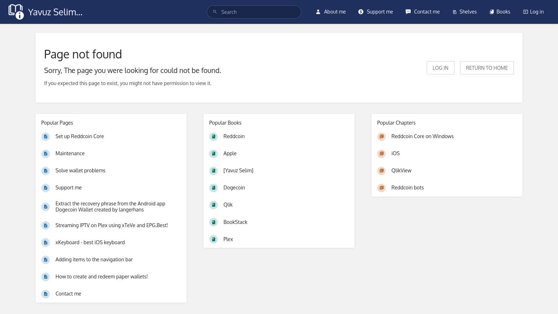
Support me (375, 12)
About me (331, 12)
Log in (533, 12)
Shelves (464, 12)
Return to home (487, 68)
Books (499, 12)
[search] (254, 12)
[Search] (214, 12)
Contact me (423, 12)
